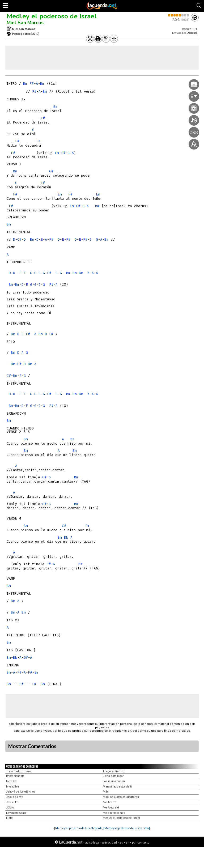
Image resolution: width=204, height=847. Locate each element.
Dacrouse (192, 32)
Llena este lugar (113, 776)
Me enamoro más (114, 813)
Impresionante (15, 776)
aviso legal (92, 842)
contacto (143, 842)
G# (51, 171)
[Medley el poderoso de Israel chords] (78, 828)
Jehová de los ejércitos (20, 791)
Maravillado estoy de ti (117, 786)
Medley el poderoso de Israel (52, 16)
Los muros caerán (114, 781)
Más (106, 791)
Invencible (12, 786)
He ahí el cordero (18, 771)
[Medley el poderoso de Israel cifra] (126, 828)
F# (31, 83)
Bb (66, 537)
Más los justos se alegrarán (121, 797)
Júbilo (10, 807)
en (127, 842)
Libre (9, 818)
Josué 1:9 (12, 802)
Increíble (11, 781)
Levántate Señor (16, 813)
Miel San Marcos (25, 22)
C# (19, 239)
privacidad (109, 842)
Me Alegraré (111, 807)
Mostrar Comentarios (32, 746)
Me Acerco (109, 802)
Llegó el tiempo (114, 771)
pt (133, 842)
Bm (25, 83)
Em (38, 141)
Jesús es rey (14, 797)
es (121, 842)
